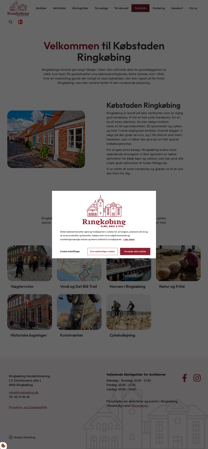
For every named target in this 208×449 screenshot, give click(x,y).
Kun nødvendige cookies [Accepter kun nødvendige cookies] (102, 251)
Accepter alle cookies (135, 251)
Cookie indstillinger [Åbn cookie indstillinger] (70, 251)
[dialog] (104, 224)
